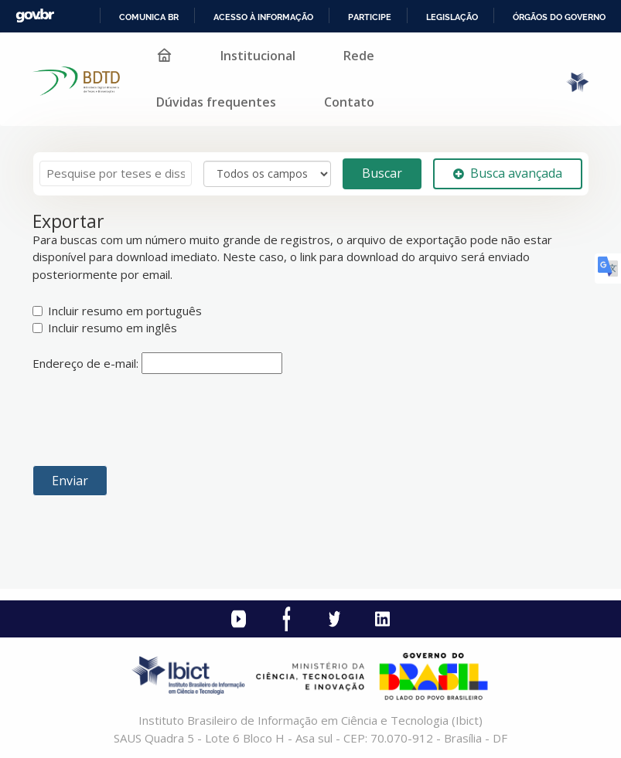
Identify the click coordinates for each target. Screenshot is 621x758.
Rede (358, 55)
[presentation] (150, 419)
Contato (349, 101)
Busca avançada (507, 173)
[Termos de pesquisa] (115, 173)
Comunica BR (149, 17)
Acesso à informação (263, 17)
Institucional (257, 55)
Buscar (382, 173)
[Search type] (267, 174)
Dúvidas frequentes (216, 101)
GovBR (34, 15)
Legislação (452, 17)
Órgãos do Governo (559, 17)
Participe (369, 17)
